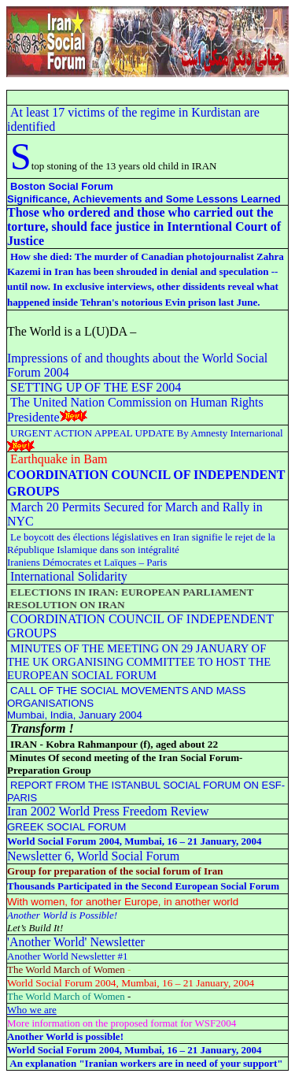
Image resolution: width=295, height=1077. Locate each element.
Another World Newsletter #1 (67, 956)
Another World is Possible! (62, 915)
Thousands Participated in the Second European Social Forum (143, 886)
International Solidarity (68, 576)
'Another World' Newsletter (76, 942)
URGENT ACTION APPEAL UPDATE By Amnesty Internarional (146, 433)
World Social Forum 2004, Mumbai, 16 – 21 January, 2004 (134, 841)
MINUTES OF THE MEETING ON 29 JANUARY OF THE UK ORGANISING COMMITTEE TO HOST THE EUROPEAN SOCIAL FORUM (139, 661)
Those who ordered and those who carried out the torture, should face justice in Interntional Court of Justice (144, 226)
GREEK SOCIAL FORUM (66, 827)
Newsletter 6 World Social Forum (93, 856)
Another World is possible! (65, 1036)
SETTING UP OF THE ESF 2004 (95, 387)
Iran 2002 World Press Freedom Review (108, 811)
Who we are (32, 1010)
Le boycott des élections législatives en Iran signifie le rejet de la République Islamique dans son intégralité (141, 543)
